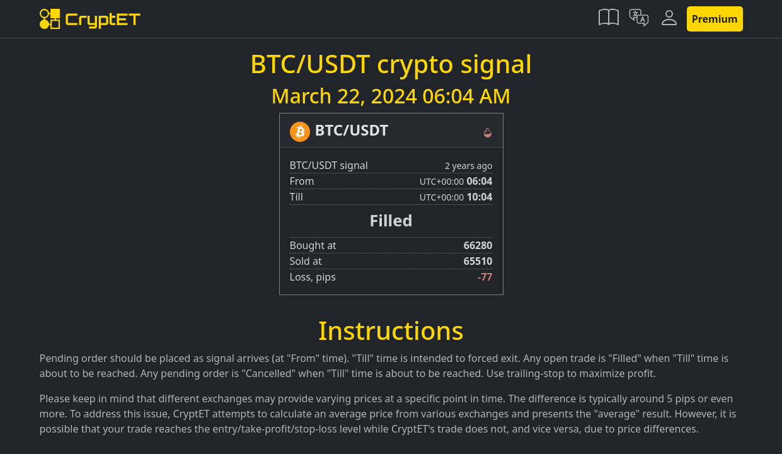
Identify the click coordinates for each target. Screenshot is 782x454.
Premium (715, 19)
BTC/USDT (352, 129)
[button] (609, 19)
